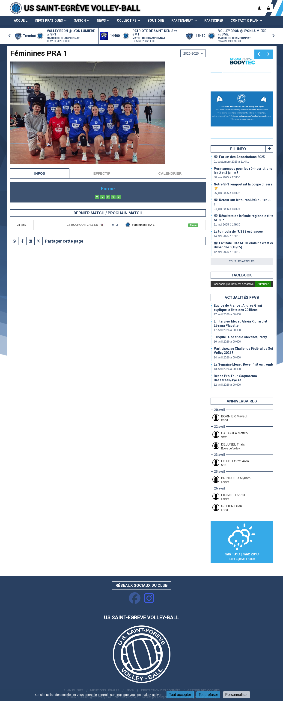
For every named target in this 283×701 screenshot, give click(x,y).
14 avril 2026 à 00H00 (227, 357)
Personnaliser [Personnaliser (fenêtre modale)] (236, 695)
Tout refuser (208, 695)
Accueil (20, 20)
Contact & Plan (246, 20)
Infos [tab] (39, 173)
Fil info (238, 149)
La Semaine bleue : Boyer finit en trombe (244, 364)
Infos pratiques (51, 20)
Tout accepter (180, 695)
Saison (81, 20)
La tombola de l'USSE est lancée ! (239, 231)
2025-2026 (193, 53)
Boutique (156, 20)
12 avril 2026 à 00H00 (227, 384)
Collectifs (128, 20)
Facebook (242, 275)
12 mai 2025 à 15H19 (227, 252)
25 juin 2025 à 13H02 (227, 193)
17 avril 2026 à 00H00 (227, 314)
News (103, 20)
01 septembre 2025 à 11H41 (231, 161)
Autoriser (262, 284)
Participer (213, 20)
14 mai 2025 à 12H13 (227, 236)
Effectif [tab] (101, 173)
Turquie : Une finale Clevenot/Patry (240, 337)
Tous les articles (241, 261)
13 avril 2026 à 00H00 (227, 369)
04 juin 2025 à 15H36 (227, 209)
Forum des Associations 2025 (239, 157)
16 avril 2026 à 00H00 (227, 341)
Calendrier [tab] (170, 173)
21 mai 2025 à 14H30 (227, 224)
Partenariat (184, 20)
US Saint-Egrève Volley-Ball (82, 8)
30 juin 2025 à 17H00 (227, 177)
